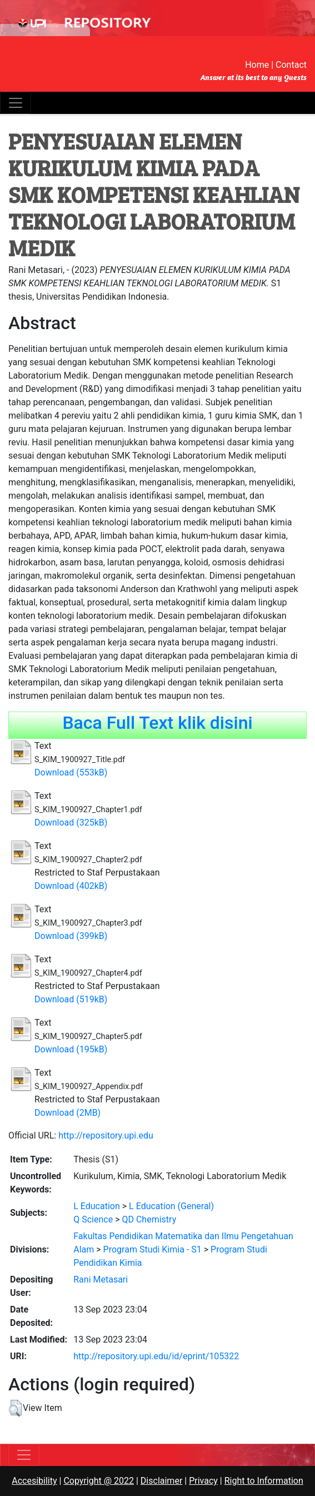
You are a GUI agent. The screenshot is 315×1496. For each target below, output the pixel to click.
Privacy (203, 1480)
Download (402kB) (70, 886)
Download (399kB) (70, 936)
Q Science (93, 1219)
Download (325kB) (70, 822)
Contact (291, 64)
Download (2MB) (67, 1112)
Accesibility (34, 1480)
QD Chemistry (149, 1219)
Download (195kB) (70, 1049)
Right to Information (263, 1480)
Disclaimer (161, 1480)
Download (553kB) (70, 772)
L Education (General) (171, 1206)
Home (257, 64)
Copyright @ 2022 (98, 1480)
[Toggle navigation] (15, 103)
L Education (96, 1206)
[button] (15, 1408)
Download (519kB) (70, 999)
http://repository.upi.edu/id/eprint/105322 (156, 1356)
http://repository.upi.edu (105, 1135)
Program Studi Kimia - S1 (152, 1249)
